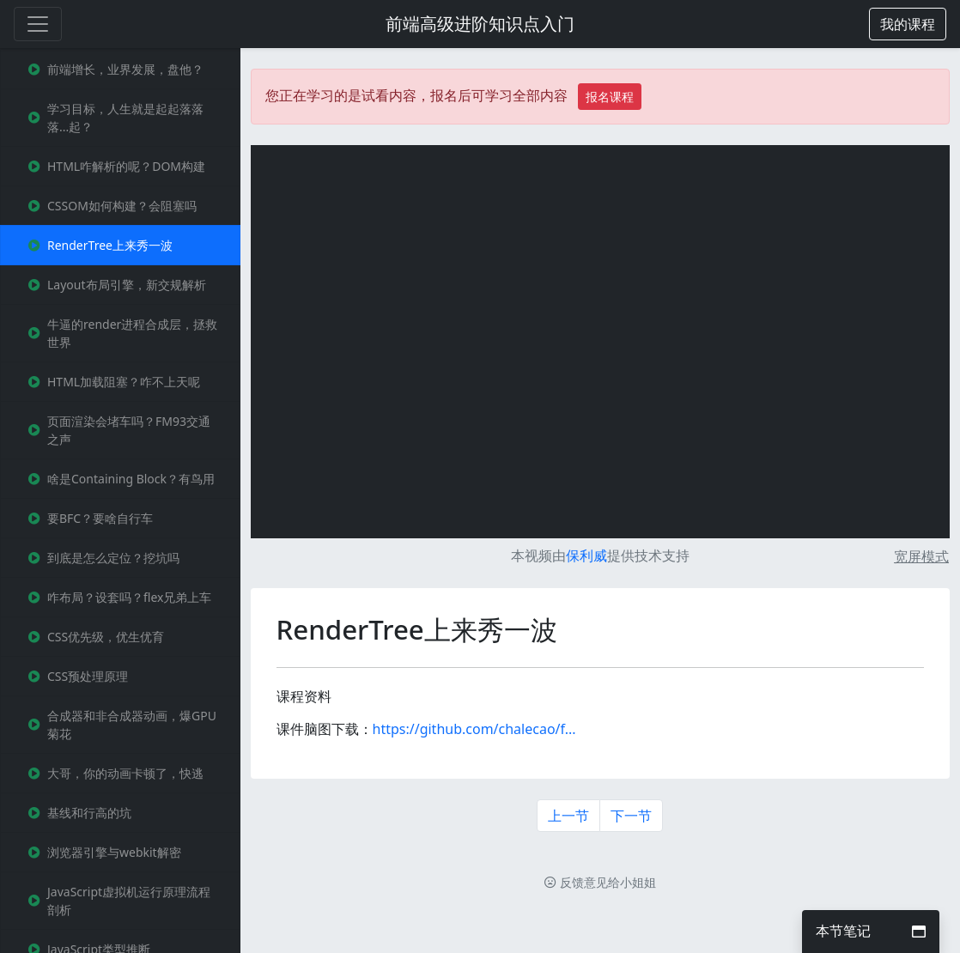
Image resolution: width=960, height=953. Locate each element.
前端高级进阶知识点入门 (480, 23)
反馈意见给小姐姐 (600, 882)
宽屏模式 (921, 556)
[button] (907, 24)
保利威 (586, 555)
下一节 (631, 815)
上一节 (568, 815)
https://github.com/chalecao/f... (474, 728)
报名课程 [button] (610, 96)
